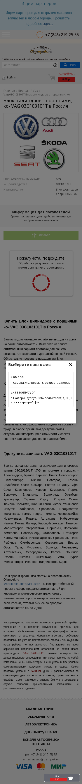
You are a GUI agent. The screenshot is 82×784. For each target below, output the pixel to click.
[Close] (71, 365)
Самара (17, 377)
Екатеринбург (23, 392)
